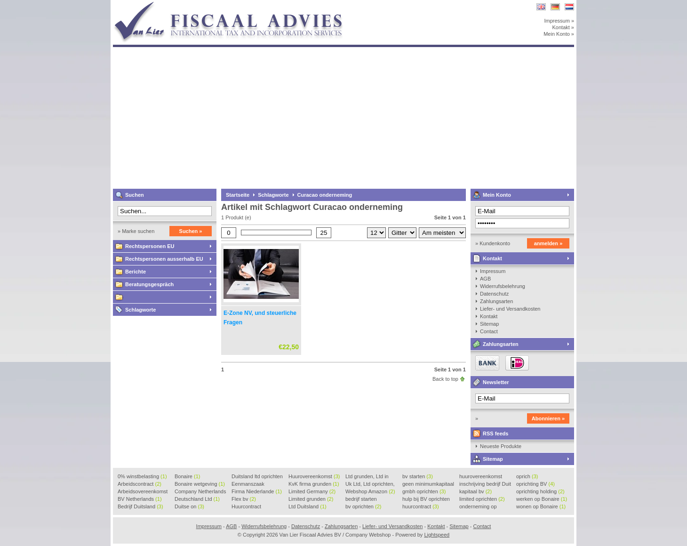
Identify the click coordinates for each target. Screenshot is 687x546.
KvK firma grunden (313, 484)
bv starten (417, 476)
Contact (489, 331)
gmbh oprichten (424, 491)
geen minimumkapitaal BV (428, 484)
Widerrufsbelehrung (502, 286)
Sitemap (489, 324)
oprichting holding (540, 491)
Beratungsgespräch (149, 284)
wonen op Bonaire (541, 506)
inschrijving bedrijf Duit (485, 484)
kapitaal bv (475, 491)
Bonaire (187, 476)
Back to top (445, 379)
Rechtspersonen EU (150, 246)
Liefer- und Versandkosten (510, 309)
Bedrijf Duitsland (140, 506)
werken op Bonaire (541, 499)
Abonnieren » (548, 418)
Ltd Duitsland (307, 506)
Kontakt (492, 258)
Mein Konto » (558, 34)
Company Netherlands (200, 492)
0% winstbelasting (142, 476)
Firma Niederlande (257, 491)
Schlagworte (140, 310)
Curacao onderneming (324, 195)
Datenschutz (494, 294)
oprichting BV (535, 484)
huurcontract (420, 506)
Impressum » (559, 21)
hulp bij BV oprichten (426, 499)
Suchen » (190, 231)
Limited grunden (310, 499)
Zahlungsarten (496, 301)
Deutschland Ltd (197, 499)
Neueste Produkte (500, 446)
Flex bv (244, 499)
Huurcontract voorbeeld (247, 507)
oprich (527, 476)
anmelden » (548, 243)
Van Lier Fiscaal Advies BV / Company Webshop (237, 4)
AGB (485, 278)
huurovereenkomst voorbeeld (480, 477)
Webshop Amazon (370, 491)
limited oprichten (482, 499)
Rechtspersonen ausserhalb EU (164, 259)
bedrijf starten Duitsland (361, 499)
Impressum (492, 271)
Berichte (135, 271)
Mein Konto (497, 195)
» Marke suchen (136, 231)
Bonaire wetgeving (200, 484)
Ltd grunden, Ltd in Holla (367, 477)
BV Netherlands (140, 499)
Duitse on (189, 506)
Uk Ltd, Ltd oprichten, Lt (370, 484)
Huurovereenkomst (314, 476)
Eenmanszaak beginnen (248, 484)
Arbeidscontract (139, 484)
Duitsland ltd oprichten (257, 477)
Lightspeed (436, 535)
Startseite (237, 195)
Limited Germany (312, 491)
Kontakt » (563, 27)
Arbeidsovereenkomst (143, 492)
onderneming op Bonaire (478, 507)
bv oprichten (363, 506)
